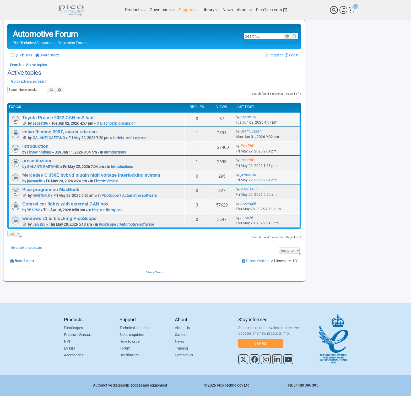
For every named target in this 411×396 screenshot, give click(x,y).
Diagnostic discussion (118, 123)
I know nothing (39, 152)
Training (181, 348)
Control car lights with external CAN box (65, 204)
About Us (182, 328)
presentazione (37, 160)
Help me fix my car (131, 138)
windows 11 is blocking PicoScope (59, 218)
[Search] (334, 10)
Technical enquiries (135, 328)
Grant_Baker (250, 131)
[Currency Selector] (343, 10)
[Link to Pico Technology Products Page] (135, 10)
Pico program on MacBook (50, 189)
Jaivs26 (39, 224)
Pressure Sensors (78, 334)
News (179, 341)
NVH (68, 341)
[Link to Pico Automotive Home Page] (70, 10)
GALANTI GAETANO (49, 138)
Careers (181, 334)
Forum (125, 348)
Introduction (35, 146)
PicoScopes (73, 328)
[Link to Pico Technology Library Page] (210, 10)
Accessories (73, 355)
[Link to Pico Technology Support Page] (188, 10)
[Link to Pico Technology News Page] (228, 10)
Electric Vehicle (106, 181)
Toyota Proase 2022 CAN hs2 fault (58, 117)
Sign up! (260, 343)
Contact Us (184, 355)
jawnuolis (34, 181)
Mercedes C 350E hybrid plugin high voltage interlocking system (91, 175)
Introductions (115, 152)
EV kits (69, 348)
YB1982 (33, 210)
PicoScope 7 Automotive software (128, 195)
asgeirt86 (40, 123)
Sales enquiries (132, 334)
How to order (130, 341)
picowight (248, 203)
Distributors (129, 355)
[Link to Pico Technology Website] (271, 10)
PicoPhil (246, 146)
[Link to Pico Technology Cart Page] (352, 10)
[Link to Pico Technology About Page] (244, 10)
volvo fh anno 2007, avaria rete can (59, 131)
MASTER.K (41, 195)
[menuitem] (292, 55)
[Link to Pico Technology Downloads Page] (162, 10)
